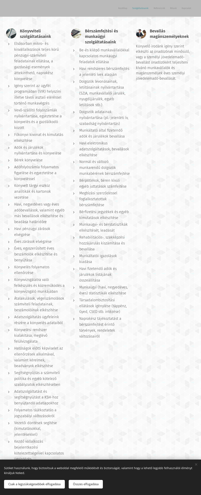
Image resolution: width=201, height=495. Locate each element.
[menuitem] (161, 8)
